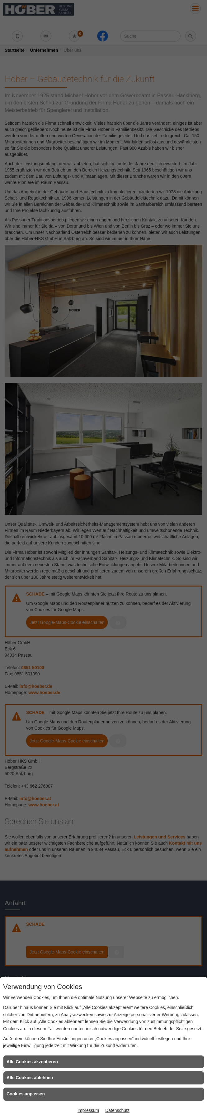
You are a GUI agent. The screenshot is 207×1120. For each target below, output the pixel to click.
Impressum (88, 1110)
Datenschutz (117, 1110)
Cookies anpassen (26, 1093)
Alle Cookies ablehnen (30, 1077)
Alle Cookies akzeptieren (32, 1061)
